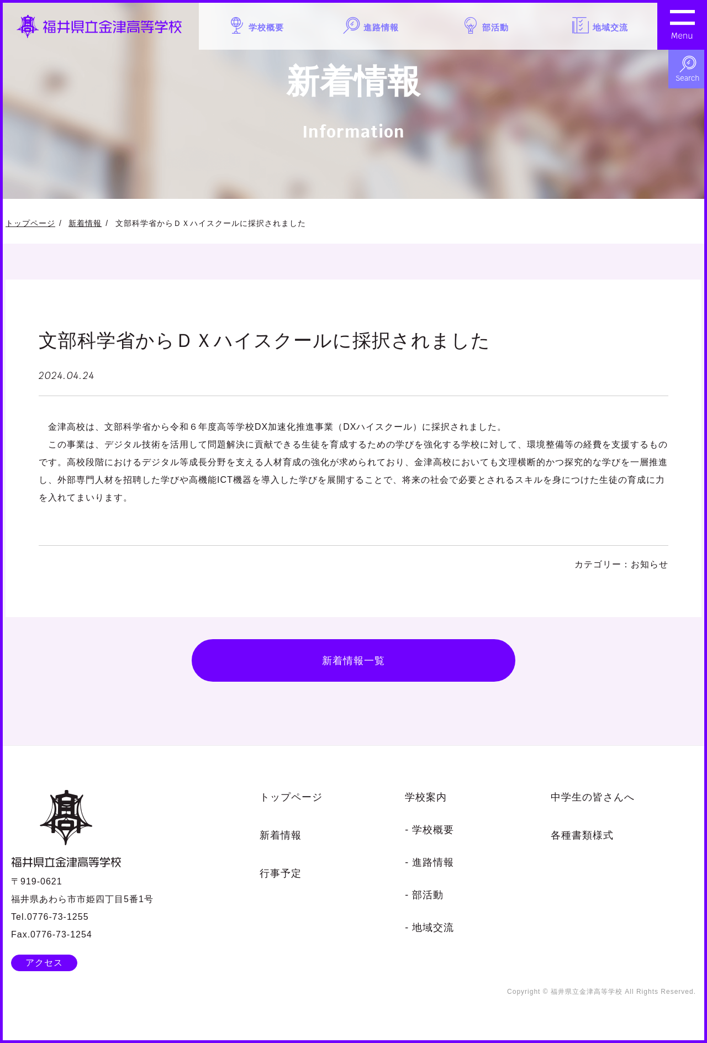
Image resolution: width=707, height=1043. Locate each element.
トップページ (30, 223)
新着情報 (85, 223)
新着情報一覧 (353, 661)
